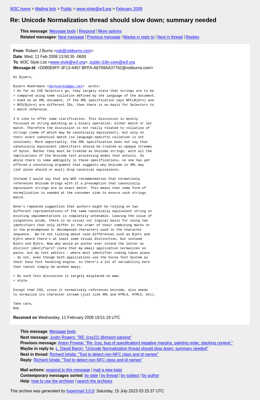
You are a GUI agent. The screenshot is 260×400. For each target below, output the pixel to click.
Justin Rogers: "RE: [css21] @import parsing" (91, 337)
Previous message (104, 37)
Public (66, 9)
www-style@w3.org (93, 9)
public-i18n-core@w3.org (112, 62)
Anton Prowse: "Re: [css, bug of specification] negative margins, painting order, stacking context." (145, 343)
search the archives (94, 381)
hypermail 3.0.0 (80, 391)
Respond (87, 31)
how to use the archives (52, 381)
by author (150, 375)
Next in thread (170, 37)
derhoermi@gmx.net (66, 86)
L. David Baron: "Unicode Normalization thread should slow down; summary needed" (132, 348)
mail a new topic (107, 370)
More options (110, 31)
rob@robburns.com (73, 51)
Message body (63, 31)
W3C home (20, 9)
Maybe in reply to (138, 37)
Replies (192, 37)
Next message (71, 37)
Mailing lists (45, 9)
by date (91, 375)
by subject (130, 375)
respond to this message (68, 370)
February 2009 (129, 9)
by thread (109, 375)
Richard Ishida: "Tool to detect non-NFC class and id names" (104, 354)
